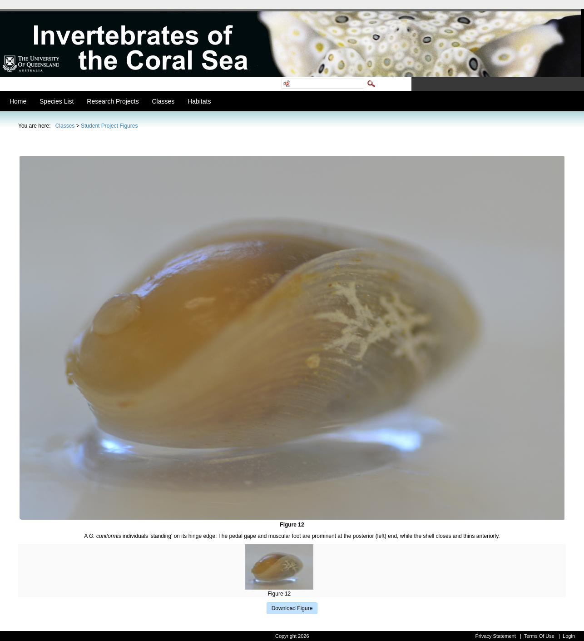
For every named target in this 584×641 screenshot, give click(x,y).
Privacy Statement (495, 636)
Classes (65, 126)
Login (569, 636)
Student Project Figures (109, 126)
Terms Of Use (539, 636)
